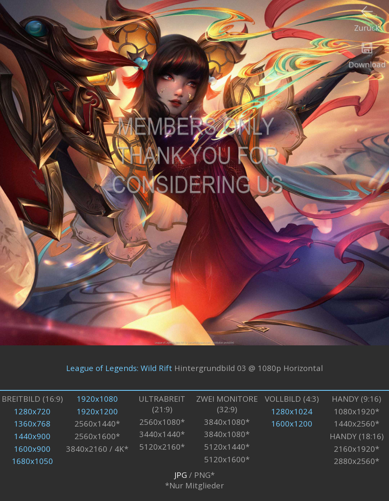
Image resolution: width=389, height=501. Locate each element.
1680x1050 (32, 461)
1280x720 (32, 411)
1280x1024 (291, 411)
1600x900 (32, 448)
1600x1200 (291, 423)
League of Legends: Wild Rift (119, 367)
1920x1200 (97, 411)
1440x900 (32, 436)
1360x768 (32, 423)
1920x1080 (97, 398)
